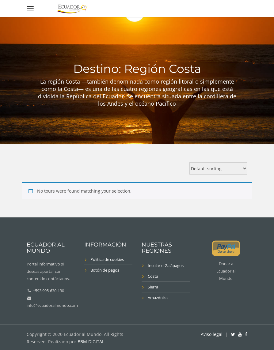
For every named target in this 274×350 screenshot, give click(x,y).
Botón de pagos (104, 270)
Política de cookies (107, 259)
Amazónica (158, 297)
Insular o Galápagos (166, 265)
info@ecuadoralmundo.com (52, 305)
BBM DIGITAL (91, 341)
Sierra (153, 287)
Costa (153, 276)
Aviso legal (212, 334)
